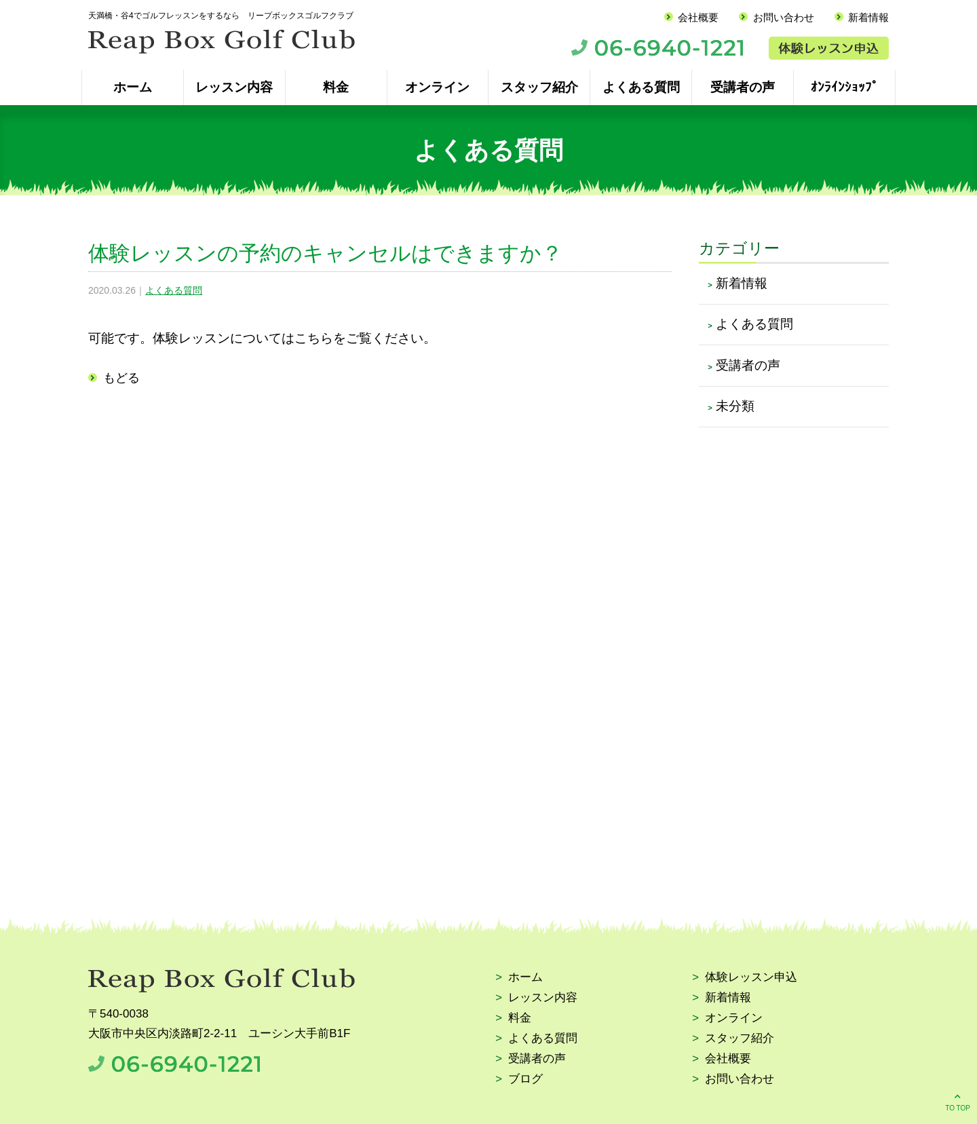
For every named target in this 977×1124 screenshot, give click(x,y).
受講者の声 (742, 87)
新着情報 (868, 17)
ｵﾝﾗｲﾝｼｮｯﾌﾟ (845, 87)
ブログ (525, 1079)
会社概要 (698, 17)
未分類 (735, 406)
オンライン (437, 87)
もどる (121, 378)
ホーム (132, 87)
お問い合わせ (783, 17)
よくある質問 (641, 87)
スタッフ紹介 (539, 87)
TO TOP (957, 1101)
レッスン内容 (234, 87)
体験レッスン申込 (751, 977)
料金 (336, 87)
